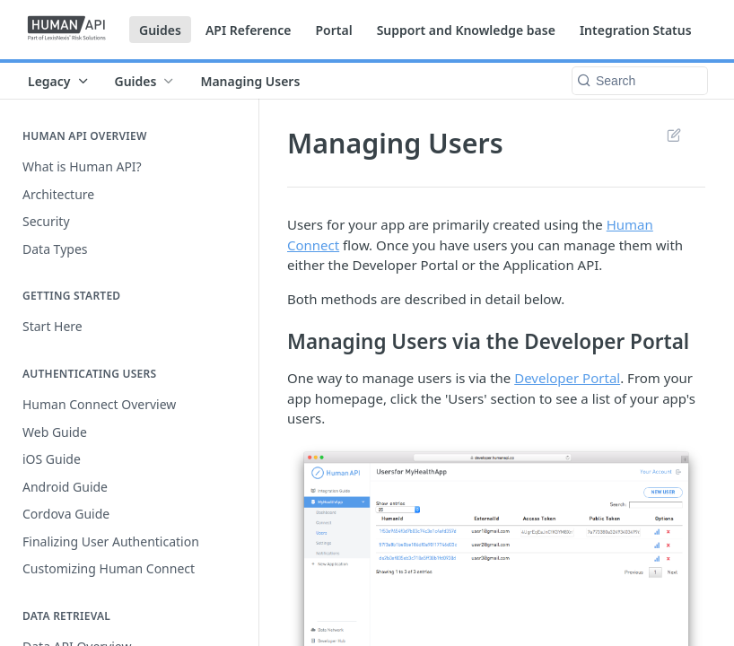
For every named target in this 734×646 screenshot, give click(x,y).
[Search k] (639, 80)
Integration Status (636, 30)
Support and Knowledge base (466, 30)
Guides (160, 30)
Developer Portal (567, 378)
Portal (333, 30)
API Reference (248, 30)
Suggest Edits (673, 134)
